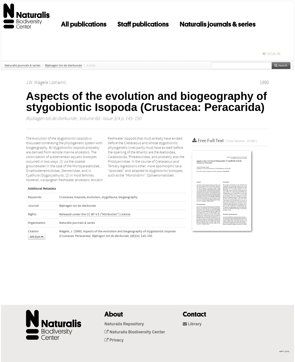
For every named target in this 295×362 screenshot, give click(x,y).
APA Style (36, 236)
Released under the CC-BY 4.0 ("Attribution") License (94, 214)
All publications (83, 23)
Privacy (114, 340)
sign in (271, 53)
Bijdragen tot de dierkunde (63, 65)
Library (192, 324)
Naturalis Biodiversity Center (134, 332)
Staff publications (143, 23)
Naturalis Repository (124, 324)
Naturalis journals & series (218, 23)
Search (280, 65)
